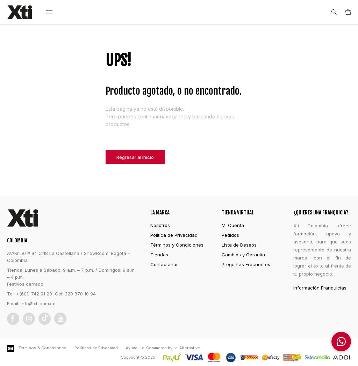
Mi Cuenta (233, 225)
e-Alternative (187, 347)
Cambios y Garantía (243, 254)
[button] (341, 341)
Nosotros (160, 225)
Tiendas (159, 254)
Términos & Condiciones (42, 347)
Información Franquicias (319, 288)
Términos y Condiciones (176, 245)
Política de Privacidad (174, 235)
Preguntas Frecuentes (246, 264)
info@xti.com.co (38, 303)
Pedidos (230, 235)
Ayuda (131, 347)
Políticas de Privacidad (96, 347)
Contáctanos (164, 264)
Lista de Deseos (239, 245)
